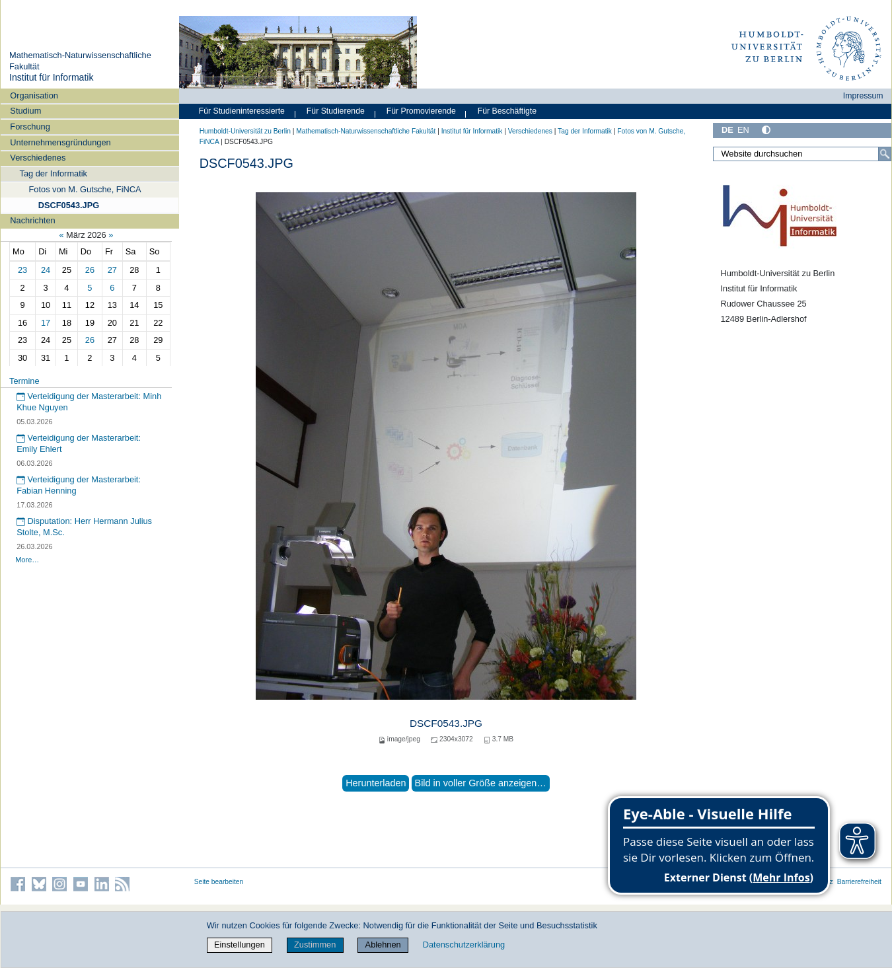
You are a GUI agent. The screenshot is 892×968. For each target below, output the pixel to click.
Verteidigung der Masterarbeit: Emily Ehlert (79, 443)
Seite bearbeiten (219, 881)
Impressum (863, 95)
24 (45, 270)
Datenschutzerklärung (464, 944)
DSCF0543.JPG (68, 205)
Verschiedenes (37, 158)
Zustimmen (315, 944)
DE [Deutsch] (727, 130)
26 (89, 270)
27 (112, 270)
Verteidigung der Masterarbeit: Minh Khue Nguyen (89, 401)
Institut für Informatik (51, 77)
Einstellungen (239, 944)
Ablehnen (383, 944)
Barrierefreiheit (859, 881)
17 (45, 323)
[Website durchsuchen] (802, 154)
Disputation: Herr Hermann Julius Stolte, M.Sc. (84, 526)
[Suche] (884, 154)
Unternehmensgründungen (60, 142)
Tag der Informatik (53, 173)
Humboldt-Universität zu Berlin (245, 131)
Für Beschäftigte (507, 111)
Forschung (30, 126)
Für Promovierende (421, 111)
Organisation (34, 95)
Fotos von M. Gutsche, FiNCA (85, 189)
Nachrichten (32, 220)
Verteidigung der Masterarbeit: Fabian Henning (79, 485)
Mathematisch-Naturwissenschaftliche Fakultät (365, 131)
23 (22, 270)
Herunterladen (376, 783)
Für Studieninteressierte (242, 111)
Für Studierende (336, 111)
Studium (25, 111)
